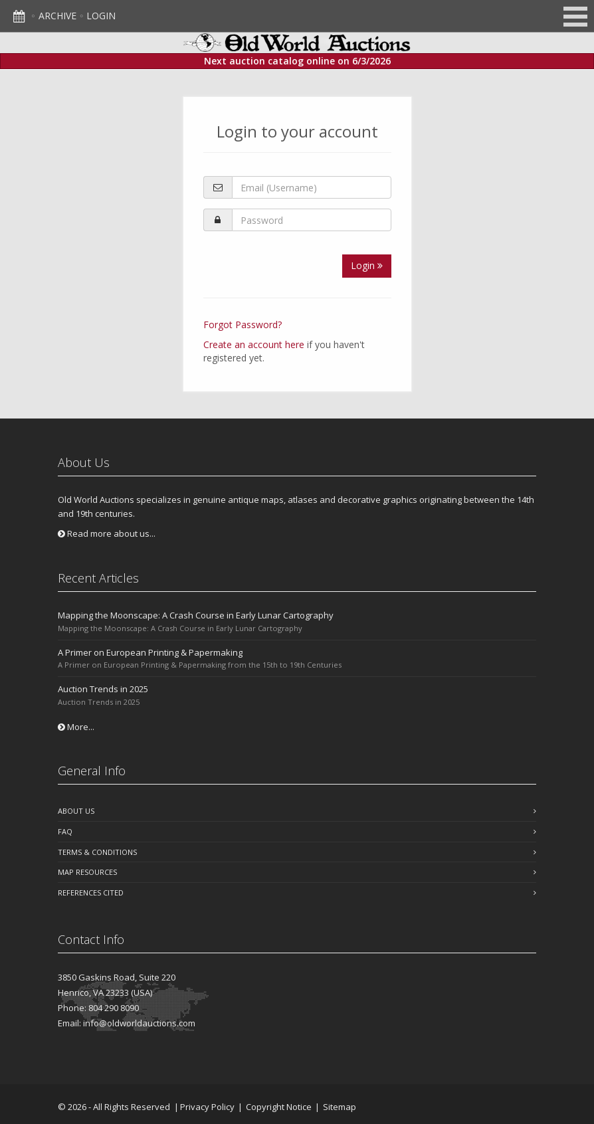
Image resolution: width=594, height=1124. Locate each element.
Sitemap (339, 1107)
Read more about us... (106, 533)
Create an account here (253, 344)
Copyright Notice (279, 1107)
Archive (57, 15)
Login (101, 15)
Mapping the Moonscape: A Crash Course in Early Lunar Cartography (196, 615)
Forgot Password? (242, 324)
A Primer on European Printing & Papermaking (150, 652)
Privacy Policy (207, 1107)
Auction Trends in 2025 (103, 689)
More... (76, 727)
